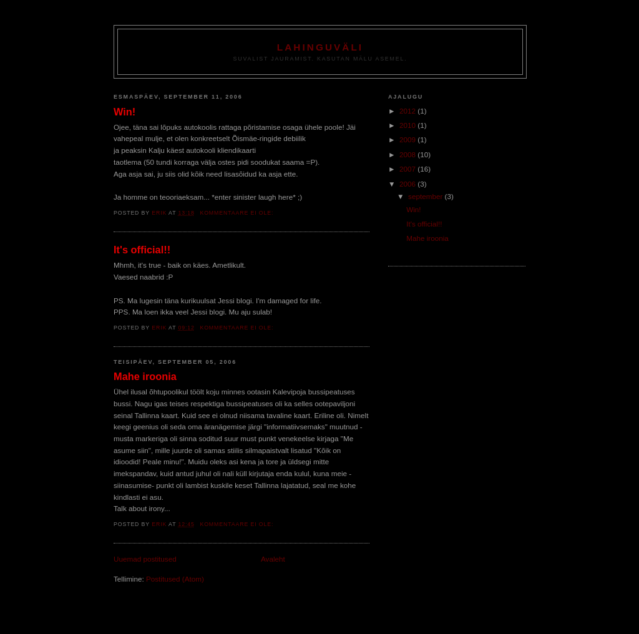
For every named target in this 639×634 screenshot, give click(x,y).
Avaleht (273, 559)
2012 (408, 111)
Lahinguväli (320, 47)
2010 (408, 125)
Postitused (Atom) (175, 579)
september (426, 196)
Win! (124, 111)
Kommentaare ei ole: (237, 213)
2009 (408, 139)
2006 (408, 184)
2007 (408, 169)
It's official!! (142, 249)
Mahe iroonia (145, 376)
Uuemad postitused (145, 559)
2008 (408, 154)
